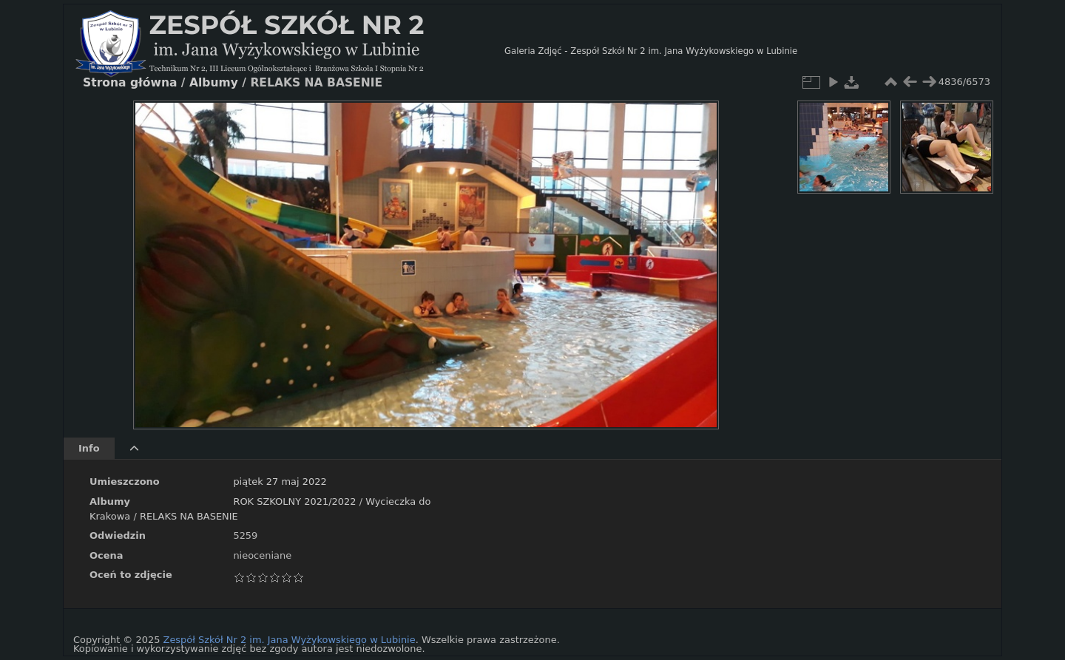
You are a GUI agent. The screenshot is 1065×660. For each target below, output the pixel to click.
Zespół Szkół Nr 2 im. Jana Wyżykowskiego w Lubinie (289, 639)
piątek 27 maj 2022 (279, 481)
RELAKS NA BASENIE (189, 516)
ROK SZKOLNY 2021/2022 (294, 501)
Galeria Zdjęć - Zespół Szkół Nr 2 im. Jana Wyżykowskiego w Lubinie (650, 51)
